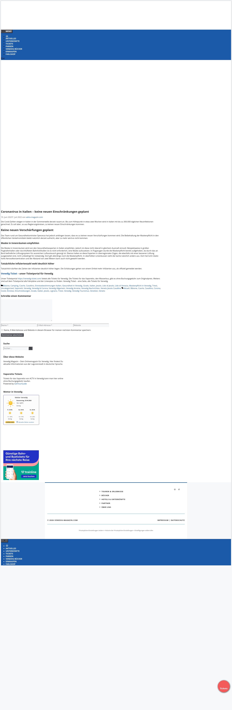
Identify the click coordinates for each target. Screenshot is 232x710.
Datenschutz (178, 520)
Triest (154, 285)
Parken (9, 46)
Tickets (9, 43)
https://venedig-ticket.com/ (29, 278)
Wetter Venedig (21, 397)
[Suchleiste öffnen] (3, 58)
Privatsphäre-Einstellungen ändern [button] (91, 530)
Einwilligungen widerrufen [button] (143, 530)
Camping (14, 285)
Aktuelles (11, 38)
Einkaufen (11, 51)
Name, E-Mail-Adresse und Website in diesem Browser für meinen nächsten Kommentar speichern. (47, 330)
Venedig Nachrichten (90, 288)
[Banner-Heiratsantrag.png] (49, 25)
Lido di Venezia (121, 285)
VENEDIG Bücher (14, 49)
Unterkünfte (13, 41)
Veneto (102, 291)
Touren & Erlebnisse (112, 491)
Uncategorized (7, 288)
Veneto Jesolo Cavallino (111, 288)
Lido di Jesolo (108, 285)
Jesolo (98, 285)
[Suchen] (30, 348)
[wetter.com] (10, 423)
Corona (157, 288)
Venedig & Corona (40, 288)
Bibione (6, 285)
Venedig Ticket (9, 273)
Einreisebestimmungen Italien (48, 285)
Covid (3, 291)
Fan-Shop (10, 54)
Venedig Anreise (73, 288)
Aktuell (126, 288)
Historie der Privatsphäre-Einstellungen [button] (119, 530)
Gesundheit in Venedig (72, 285)
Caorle (22, 285)
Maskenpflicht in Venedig (140, 285)
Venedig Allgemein (57, 288)
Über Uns (106, 507)
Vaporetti (19, 288)
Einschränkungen (22, 291)
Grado (86, 285)
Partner (106, 503)
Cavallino (30, 285)
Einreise (10, 291)
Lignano (53, 291)
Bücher (105, 495)
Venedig (27, 288)
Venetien (94, 291)
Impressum (163, 520)
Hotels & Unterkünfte (113, 499)
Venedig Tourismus (80, 291)
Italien (92, 285)
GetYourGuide (20, 383)
